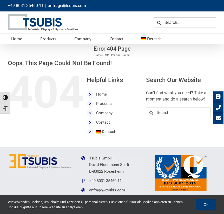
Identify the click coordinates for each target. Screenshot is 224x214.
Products (104, 103)
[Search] (159, 22)
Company (104, 113)
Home (101, 94)
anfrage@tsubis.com (67, 5)
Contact (103, 122)
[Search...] (185, 22)
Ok (206, 204)
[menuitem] (151, 39)
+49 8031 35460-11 (26, 5)
